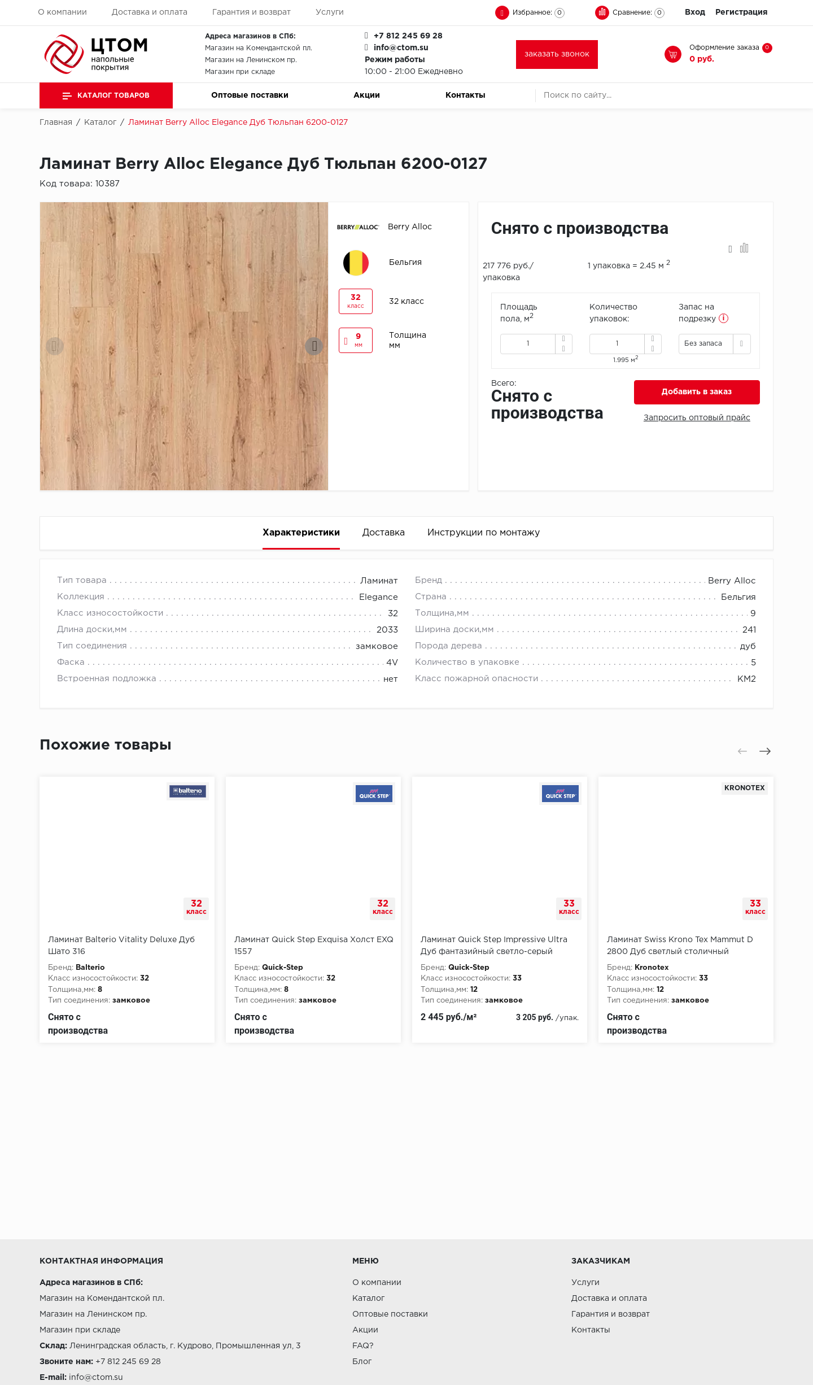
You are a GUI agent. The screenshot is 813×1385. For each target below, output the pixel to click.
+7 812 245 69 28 (408, 36)
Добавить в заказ (697, 392)
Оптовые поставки (250, 95)
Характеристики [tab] (301, 533)
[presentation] (55, 346)
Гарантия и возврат (251, 12)
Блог (361, 1361)
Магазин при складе (240, 72)
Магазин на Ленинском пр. (251, 60)
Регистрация (741, 12)
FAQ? (363, 1346)
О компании (62, 12)
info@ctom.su (401, 48)
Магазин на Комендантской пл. (258, 48)
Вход (695, 12)
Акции (366, 95)
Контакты (465, 95)
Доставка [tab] (383, 533)
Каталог (368, 1298)
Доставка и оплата (149, 12)
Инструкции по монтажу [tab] (483, 533)
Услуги (330, 12)
